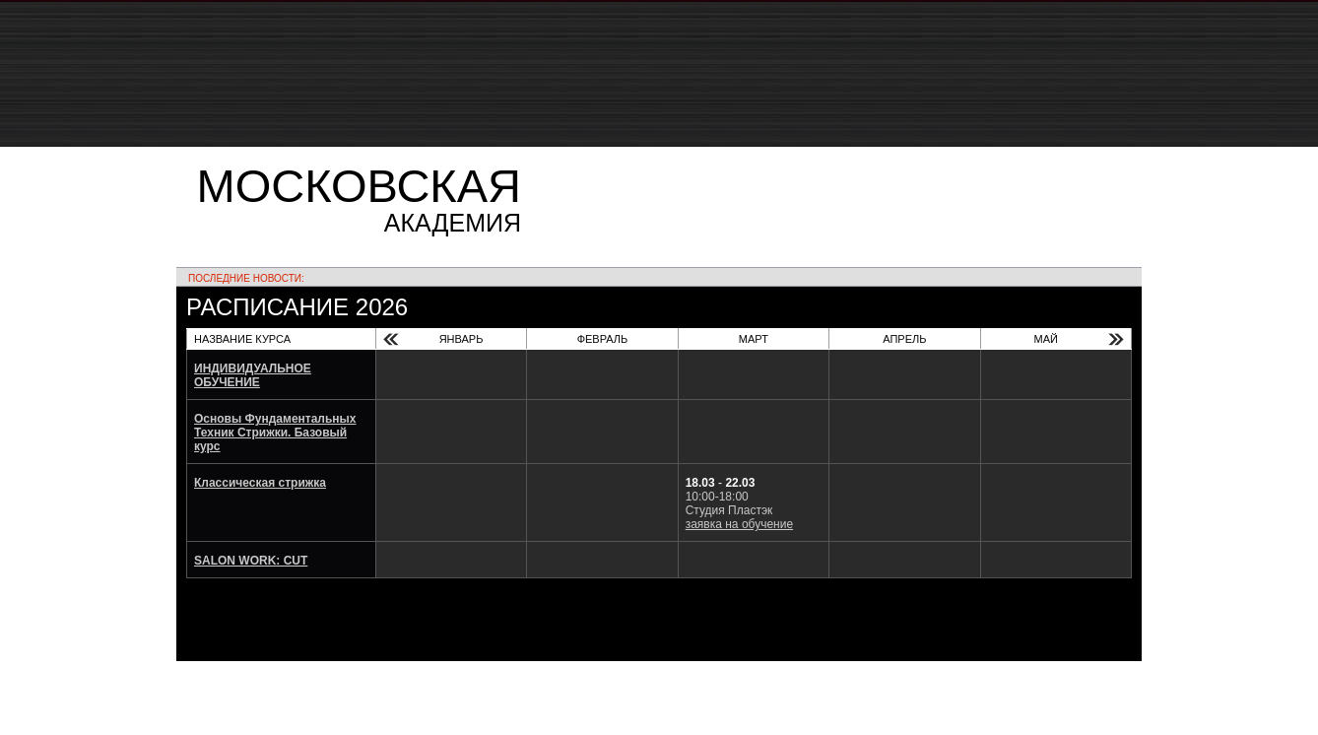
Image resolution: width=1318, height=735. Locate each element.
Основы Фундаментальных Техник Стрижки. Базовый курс (275, 432)
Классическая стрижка (260, 483)
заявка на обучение (739, 524)
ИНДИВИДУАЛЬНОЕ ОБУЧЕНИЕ (252, 375)
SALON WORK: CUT (250, 561)
